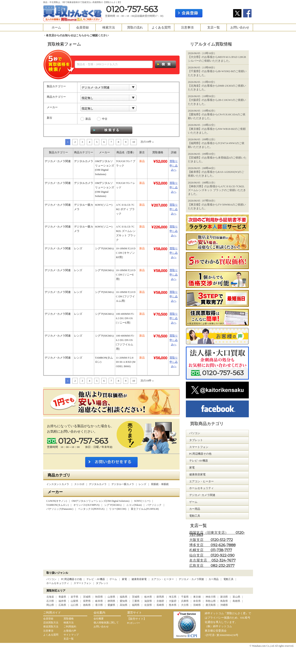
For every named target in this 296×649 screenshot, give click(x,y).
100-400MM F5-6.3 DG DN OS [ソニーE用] (125, 318)
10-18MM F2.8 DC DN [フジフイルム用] (126, 296)
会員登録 (82, 27)
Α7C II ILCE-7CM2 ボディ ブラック (125, 209)
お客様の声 (70, 630)
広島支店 (212, 566)
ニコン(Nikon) (134, 504)
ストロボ (79, 484)
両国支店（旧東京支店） (217, 534)
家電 (124, 579)
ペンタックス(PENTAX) (91, 508)
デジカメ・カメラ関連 (191, 579)
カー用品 (214, 579)
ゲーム (113, 579)
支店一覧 (213, 27)
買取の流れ (135, 27)
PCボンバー (133, 623)
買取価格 (69, 618)
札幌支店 (210, 550)
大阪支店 (211, 540)
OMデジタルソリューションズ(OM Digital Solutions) (100, 500)
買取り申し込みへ (174, 166)
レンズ (142, 484)
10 (133, 141)
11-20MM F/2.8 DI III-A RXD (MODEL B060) (126, 362)
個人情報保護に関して (106, 622)
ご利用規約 (70, 626)
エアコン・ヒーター (162, 579)
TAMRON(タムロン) (57, 504)
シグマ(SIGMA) (113, 504)
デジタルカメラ (98, 484)
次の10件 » (147, 141)
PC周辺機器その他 (71, 579)
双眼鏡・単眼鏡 (160, 484)
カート (246, 3)
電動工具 (228, 579)
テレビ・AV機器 (95, 579)
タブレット (102, 583)
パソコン (51, 579)
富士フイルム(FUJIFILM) (145, 508)
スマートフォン (82, 583)
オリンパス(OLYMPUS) (86, 504)
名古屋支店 (212, 560)
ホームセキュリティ (57, 583)
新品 (88, 118)
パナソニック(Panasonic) (59, 508)
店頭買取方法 (50, 622)
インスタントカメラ (58, 484)
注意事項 (187, 27)
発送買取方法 (50, 626)
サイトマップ (71, 634)
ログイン (217, 13)
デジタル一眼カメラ (122, 484)
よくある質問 (161, 27)
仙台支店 (212, 555)
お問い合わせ (239, 27)
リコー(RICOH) (117, 508)
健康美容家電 (139, 579)
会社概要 (99, 618)
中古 (104, 118)
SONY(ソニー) (142, 500)
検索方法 (108, 27)
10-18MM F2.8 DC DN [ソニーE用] (126, 275)
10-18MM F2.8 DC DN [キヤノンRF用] (126, 253)
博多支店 (212, 545)
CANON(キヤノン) (56, 500)
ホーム (56, 27)
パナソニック (154, 504)
